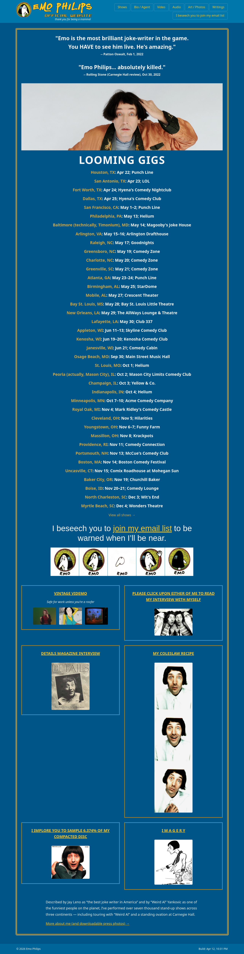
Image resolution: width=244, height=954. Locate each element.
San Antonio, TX (109, 181)
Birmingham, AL (103, 286)
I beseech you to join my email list (200, 15)
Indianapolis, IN (107, 391)
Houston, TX (103, 172)
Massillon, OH (104, 435)
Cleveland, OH (105, 418)
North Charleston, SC (105, 497)
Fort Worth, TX (87, 189)
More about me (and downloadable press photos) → (87, 923)
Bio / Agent (142, 7)
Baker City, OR (98, 479)
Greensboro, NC (99, 251)
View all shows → (122, 515)
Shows (122, 7)
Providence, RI (93, 444)
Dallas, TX (92, 198)
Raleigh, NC (101, 242)
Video (161, 7)
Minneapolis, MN (87, 400)
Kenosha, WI (88, 339)
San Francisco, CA (101, 207)
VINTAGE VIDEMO (70, 593)
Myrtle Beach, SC (97, 505)
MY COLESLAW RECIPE (173, 653)
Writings (218, 7)
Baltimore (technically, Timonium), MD (90, 225)
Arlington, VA (89, 233)
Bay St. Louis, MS (86, 304)
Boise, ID (94, 488)
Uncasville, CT (78, 470)
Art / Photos (196, 7)
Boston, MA (89, 462)
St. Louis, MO (107, 365)
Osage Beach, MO (91, 356)
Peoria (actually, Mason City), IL (84, 374)
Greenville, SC (99, 269)
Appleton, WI (90, 330)
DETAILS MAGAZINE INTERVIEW (70, 653)
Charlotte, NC (99, 260)
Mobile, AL (96, 295)
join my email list (142, 528)
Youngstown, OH (100, 427)
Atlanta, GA (98, 277)
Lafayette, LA (105, 321)
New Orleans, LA (83, 312)
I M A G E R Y (173, 830)
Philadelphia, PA (106, 216)
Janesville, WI (100, 347)
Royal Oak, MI (86, 409)
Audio (177, 7)
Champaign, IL (102, 383)
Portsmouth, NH (91, 453)
